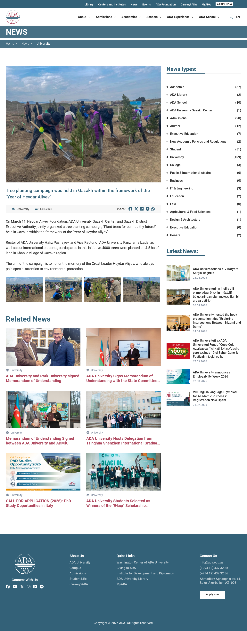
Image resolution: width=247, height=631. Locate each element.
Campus (75, 568)
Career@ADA (189, 4)
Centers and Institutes (112, 4)
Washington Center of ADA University (143, 563)
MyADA (206, 4)
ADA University (80, 563)
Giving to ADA (126, 568)
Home (11, 44)
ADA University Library (132, 579)
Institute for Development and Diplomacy (145, 574)
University (43, 44)
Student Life (78, 579)
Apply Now (212, 594)
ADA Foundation (166, 4)
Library (89, 4)
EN (238, 17)
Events (146, 4)
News (134, 4)
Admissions (78, 574)
